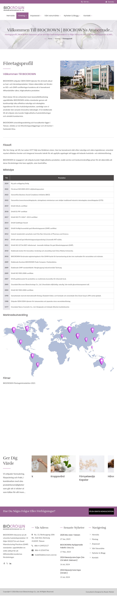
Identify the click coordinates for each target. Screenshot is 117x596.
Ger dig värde (11, 461)
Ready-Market (109, 592)
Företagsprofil (67, 39)
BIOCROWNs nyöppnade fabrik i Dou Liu (71, 546)
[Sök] (82, 2)
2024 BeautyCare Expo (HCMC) (70, 572)
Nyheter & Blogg (72, 15)
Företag (22, 15)
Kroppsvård (67, 476)
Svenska (111, 2)
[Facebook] (4, 564)
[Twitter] (7, 564)
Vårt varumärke (52, 15)
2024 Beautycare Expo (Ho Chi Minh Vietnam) (72, 559)
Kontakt (88, 15)
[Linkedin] (10, 564)
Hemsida (11, 15)
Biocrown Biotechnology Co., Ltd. (28, 592)
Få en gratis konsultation (101, 512)
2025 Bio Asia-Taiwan (70, 535)
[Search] (94, 2)
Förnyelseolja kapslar (97, 478)
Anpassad (35, 15)
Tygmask (37, 476)
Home (50, 39)
